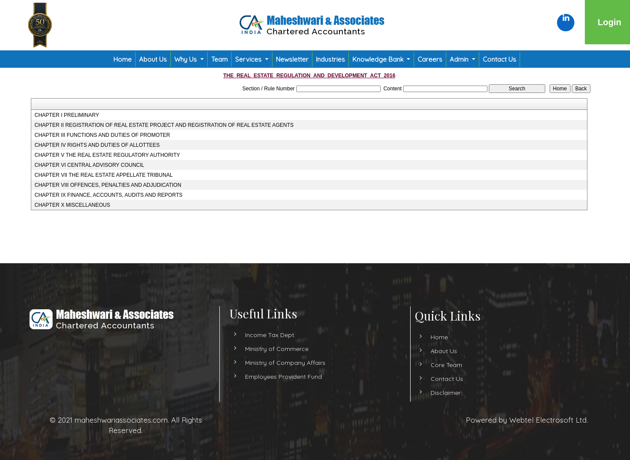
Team (219, 59)
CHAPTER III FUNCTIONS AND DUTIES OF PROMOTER (102, 135)
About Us (153, 59)
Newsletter (292, 59)
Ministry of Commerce (276, 364)
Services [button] (249, 59)
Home (122, 59)
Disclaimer (430, 393)
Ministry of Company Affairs (285, 378)
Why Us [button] (186, 59)
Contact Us (499, 59)
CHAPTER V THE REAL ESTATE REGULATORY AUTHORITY (107, 155)
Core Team (431, 365)
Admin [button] (460, 59)
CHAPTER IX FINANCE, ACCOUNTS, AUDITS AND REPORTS (108, 195)
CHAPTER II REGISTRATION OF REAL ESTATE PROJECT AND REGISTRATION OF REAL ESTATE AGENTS (163, 125)
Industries (330, 59)
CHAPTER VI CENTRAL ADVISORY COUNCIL (89, 165)
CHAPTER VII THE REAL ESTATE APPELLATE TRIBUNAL (103, 175)
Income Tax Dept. (270, 350)
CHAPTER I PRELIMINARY (66, 115)
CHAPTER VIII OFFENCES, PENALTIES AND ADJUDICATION (107, 185)
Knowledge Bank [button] (378, 59)
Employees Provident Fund (283, 392)
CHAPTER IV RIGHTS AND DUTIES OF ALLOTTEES (96, 145)
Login (609, 22)
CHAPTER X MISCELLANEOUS (72, 205)
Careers (430, 59)
